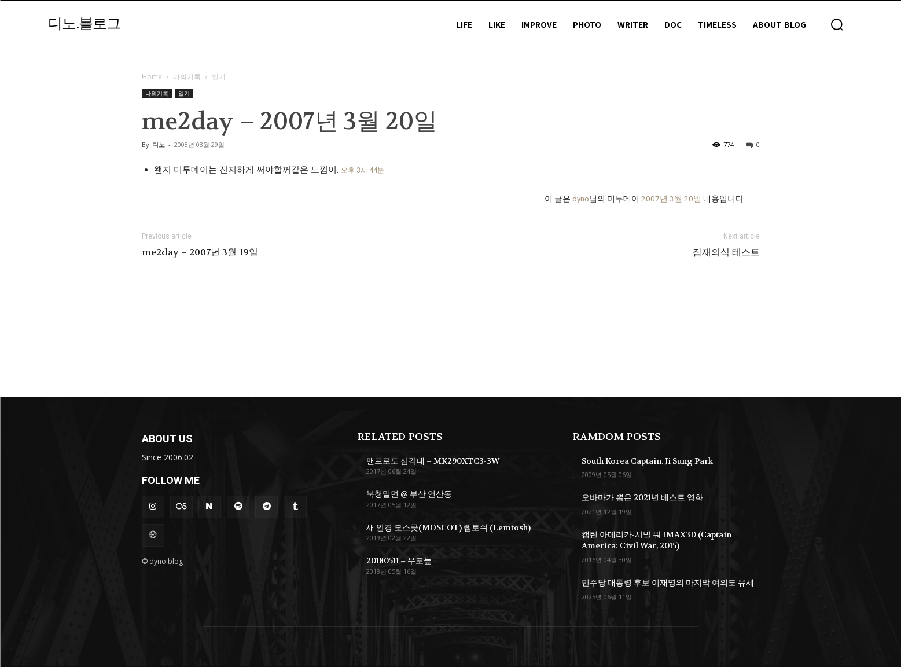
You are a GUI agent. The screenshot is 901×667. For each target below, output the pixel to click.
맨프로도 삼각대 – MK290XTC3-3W (432, 461)
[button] (837, 24)
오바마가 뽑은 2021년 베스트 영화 (642, 497)
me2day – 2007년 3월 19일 (200, 252)
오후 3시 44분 (362, 170)
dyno (580, 198)
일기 (184, 93)
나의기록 (187, 77)
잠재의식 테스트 (726, 252)
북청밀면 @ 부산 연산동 (409, 494)
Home (152, 77)
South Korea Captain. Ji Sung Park (647, 461)
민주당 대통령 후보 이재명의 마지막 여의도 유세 (668, 582)
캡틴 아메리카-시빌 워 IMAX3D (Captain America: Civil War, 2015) (656, 540)
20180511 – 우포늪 (399, 560)
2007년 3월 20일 (671, 198)
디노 (158, 144)
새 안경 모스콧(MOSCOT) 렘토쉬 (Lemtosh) (448, 527)
